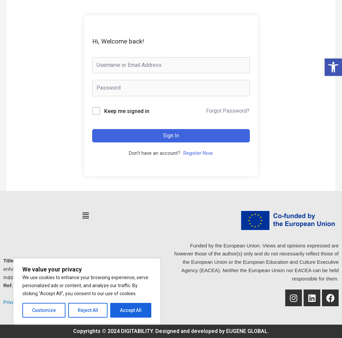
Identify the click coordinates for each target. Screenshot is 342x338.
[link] (333, 67)
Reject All (88, 310)
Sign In (171, 135)
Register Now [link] (198, 153)
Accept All (131, 310)
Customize (44, 310)
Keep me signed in (126, 111)
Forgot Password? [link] (227, 111)
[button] (85, 215)
